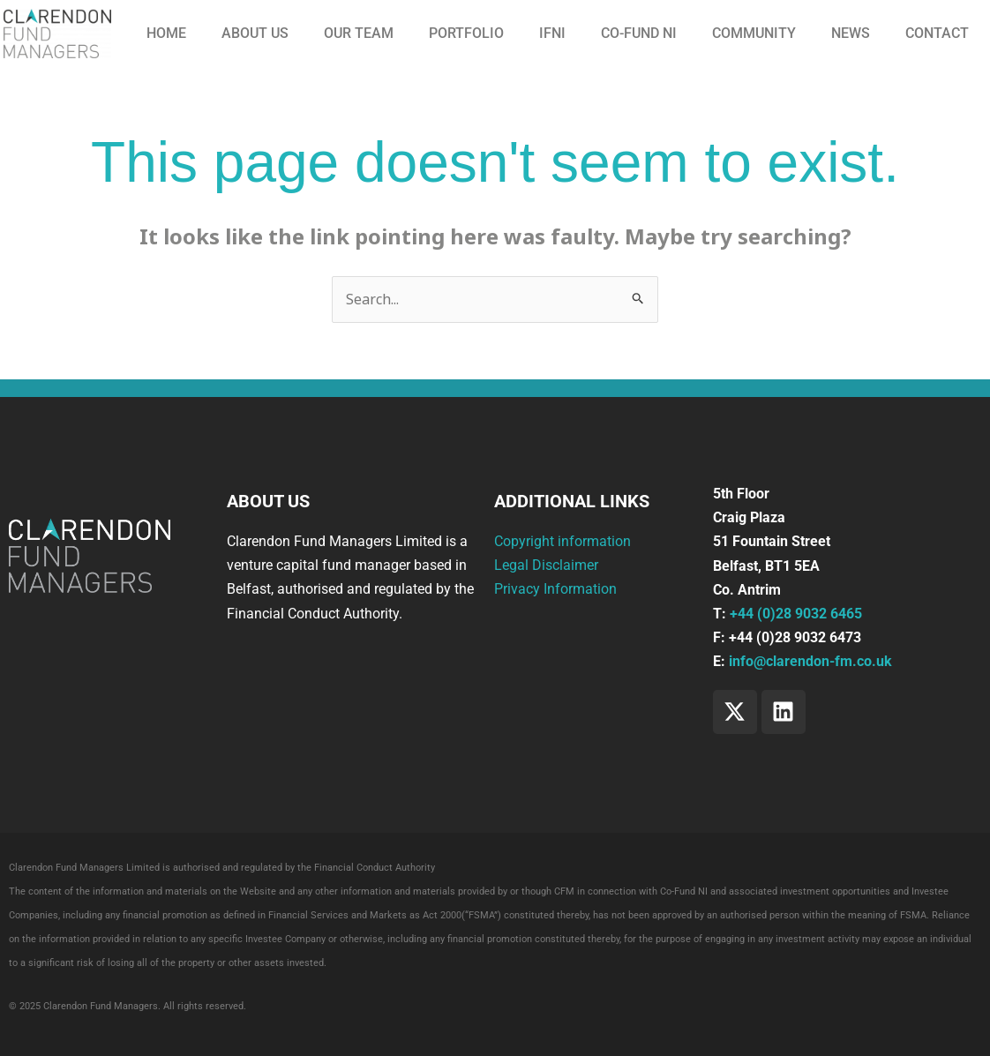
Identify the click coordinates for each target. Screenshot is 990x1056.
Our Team (359, 33)
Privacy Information (555, 589)
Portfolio (466, 33)
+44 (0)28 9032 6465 (796, 613)
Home (166, 33)
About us (255, 33)
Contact (937, 33)
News (850, 33)
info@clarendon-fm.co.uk (810, 661)
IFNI (552, 33)
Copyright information (562, 541)
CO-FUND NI (639, 33)
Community (754, 33)
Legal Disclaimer (546, 565)
